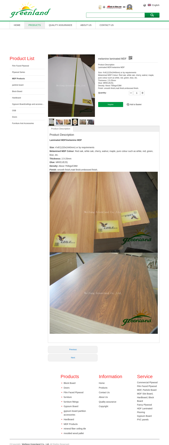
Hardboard (16, 98)
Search (152, 15)
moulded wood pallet (74, 433)
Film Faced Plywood (20, 66)
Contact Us (107, 25)
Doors (14, 117)
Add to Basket (136, 104)
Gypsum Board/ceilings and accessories (28, 104)
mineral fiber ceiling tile (75, 428)
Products (35, 25)
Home (17, 25)
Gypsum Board (71, 406)
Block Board (17, 91)
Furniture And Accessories (23, 123)
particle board (18, 85)
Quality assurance (60, 25)
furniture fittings (71, 402)
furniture (68, 397)
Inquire (110, 104)
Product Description (60, 128)
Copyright (103, 406)
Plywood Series (18, 72)
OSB (14, 110)
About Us (85, 25)
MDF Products (18, 79)
